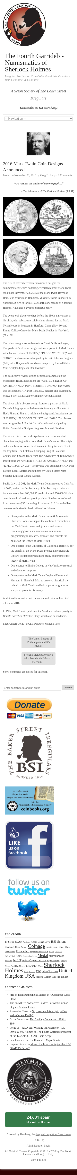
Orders (25, 960)
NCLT (17, 960)
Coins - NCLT (25, 623)
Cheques (24, 947)
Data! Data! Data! (62, 947)
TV (50, 971)
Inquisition (27, 956)
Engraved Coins (36, 951)
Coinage (36, 946)
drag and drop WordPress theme (53, 1134)
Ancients (26, 942)
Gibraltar (58, 951)
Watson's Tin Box (60, 976)
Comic (49, 947)
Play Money (20, 966)
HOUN (19, 956)
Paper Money (53, 960)
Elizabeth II (23, 951)
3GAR (18, 941)
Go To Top (38, 1140)
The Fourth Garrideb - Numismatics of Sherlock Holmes (34, 63)
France (51, 951)
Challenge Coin (12, 947)
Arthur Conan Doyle (40, 942)
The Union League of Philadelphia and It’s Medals (38, 642)
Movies (8, 960)
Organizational (38, 960)
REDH (34, 966)
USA (29, 976)
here (63, 616)
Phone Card (10, 966)
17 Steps (9, 941)
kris (12, 994)
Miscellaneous (56, 955)
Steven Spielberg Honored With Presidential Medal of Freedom (38, 658)
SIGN (26, 972)
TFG (38, 971)
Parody (64, 961)
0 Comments (65, 175)
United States (52, 623)
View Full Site (39, 1159)
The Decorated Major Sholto (45, 1040)
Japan (34, 956)
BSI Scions (58, 941)
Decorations (10, 951)
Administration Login (38, 1145)
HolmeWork (10, 956)
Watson (47, 976)
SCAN (40, 966)
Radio (28, 966)
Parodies (39, 623)
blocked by (38, 1119)
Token (45, 971)
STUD (32, 971)
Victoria (39, 977)
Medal (43, 955)
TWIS (55, 972)
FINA (45, 951)
